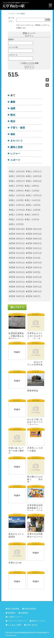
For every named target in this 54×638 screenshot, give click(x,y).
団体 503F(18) (18, 233)
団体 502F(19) (34, 229)
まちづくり (16, 140)
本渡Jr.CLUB (14, 563)
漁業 (12, 108)
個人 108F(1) (33, 185)
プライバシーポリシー (17, 621)
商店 (12, 121)
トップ (10, 14)
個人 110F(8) (33, 190)
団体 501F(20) (18, 229)
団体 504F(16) (34, 233)
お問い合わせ (32, 625)
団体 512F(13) (34, 253)
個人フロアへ (17, 307)
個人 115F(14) (18, 205)
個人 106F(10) (34, 181)
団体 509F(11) (18, 248)
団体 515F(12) (18, 262)
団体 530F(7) (34, 296)
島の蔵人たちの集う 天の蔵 (35, 479)
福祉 (12, 134)
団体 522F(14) (34, 277)
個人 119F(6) (17, 214)
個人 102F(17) (34, 171)
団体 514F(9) (34, 258)
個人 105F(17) (18, 181)
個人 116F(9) (34, 205)
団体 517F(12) (18, 267)
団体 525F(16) (18, 286)
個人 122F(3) (33, 219)
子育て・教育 (17, 127)
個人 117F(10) (18, 210)
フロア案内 (20, 14)
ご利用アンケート (15, 617)
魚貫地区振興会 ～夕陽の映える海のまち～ (16, 336)
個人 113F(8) (17, 200)
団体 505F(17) (18, 238)
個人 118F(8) (34, 210)
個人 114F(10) (33, 200)
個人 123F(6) (17, 224)
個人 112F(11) (34, 195)
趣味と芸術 (16, 147)
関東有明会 (32, 391)
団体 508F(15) (34, 243)
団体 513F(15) (18, 258)
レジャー (15, 153)
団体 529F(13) (18, 296)
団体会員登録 (30, 609)
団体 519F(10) (18, 272)
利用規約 (11, 613)
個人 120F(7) (33, 214)
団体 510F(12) (34, 248)
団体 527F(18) (18, 291)
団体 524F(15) (34, 282)
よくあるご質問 (14, 625)
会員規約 (24, 613)
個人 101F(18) (18, 171)
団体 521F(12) (18, 277)
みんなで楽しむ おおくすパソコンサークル (36, 422)
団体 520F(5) (34, 272)
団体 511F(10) (18, 253)
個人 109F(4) (17, 190)
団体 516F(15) (34, 262)
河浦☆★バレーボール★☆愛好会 (16, 450)
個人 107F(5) (17, 185)
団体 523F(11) (18, 282)
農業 (12, 102)
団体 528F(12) (34, 291)
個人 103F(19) (18, 176)
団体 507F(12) (18, 243)
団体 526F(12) (34, 286)
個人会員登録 (13, 609)
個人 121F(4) (17, 219)
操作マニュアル (38, 621)
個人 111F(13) (18, 195)
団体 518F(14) (34, 267)
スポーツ (15, 160)
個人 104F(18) (34, 176)
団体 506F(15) (34, 238)
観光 (12, 115)
